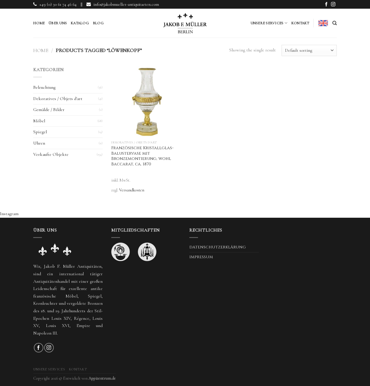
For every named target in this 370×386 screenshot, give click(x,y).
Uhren (39, 143)
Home (39, 23)
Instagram (9, 214)
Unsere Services (269, 23)
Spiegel (40, 132)
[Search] (334, 23)
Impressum (201, 257)
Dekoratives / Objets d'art (57, 98)
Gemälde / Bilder (48, 109)
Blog (98, 23)
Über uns (58, 23)
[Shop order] (309, 50)
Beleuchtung (44, 87)
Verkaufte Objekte (51, 154)
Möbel (39, 121)
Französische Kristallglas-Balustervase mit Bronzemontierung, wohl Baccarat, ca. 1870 (142, 156)
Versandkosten (131, 190)
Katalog (80, 23)
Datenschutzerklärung (217, 247)
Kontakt (300, 23)
